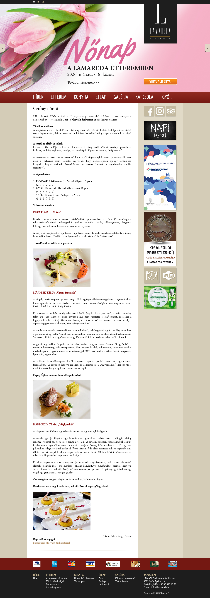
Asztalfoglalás (53, 587)
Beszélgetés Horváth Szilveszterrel (51, 543)
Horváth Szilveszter (84, 578)
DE (43, 2)
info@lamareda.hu (160, 587)
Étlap (101, 97)
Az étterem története (56, 578)
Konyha (81, 97)
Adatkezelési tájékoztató (156, 593)
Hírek (38, 97)
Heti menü (104, 584)
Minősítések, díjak (55, 581)
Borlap (102, 581)
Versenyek (79, 581)
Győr (167, 97)
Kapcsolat (145, 97)
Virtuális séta (121, 581)
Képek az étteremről (125, 578)
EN (38, 2)
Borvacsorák (52, 584)
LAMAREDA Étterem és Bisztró (159, 578)
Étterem (59, 97)
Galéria (120, 97)
